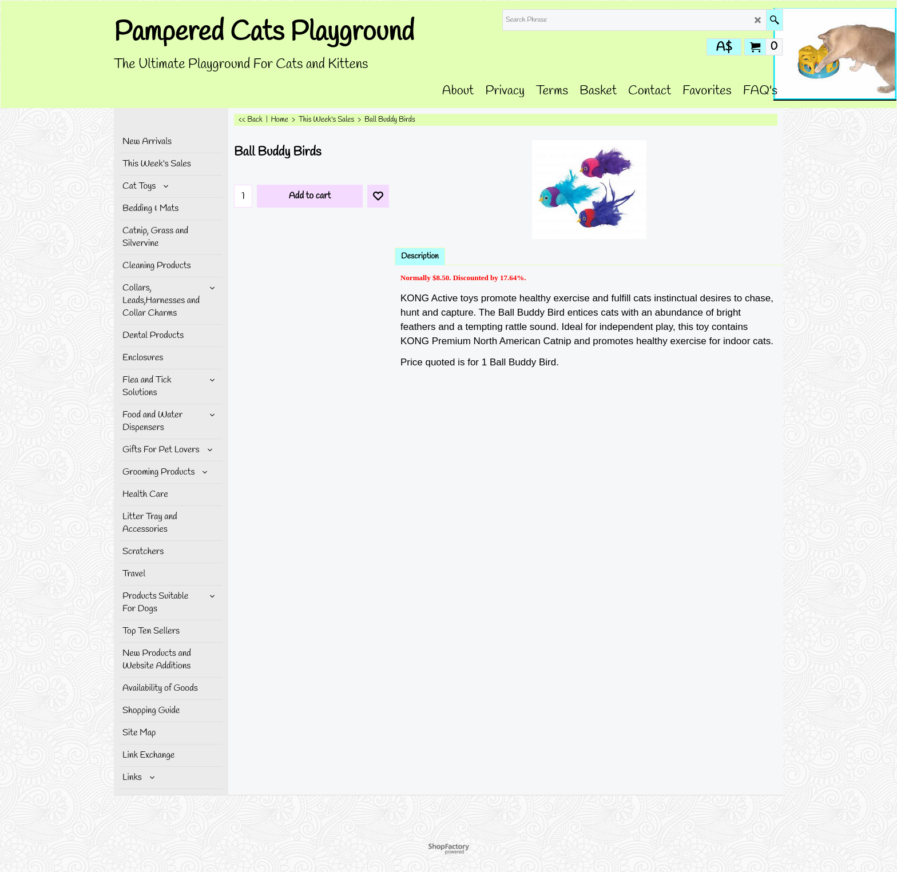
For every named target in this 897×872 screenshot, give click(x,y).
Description (420, 256)
